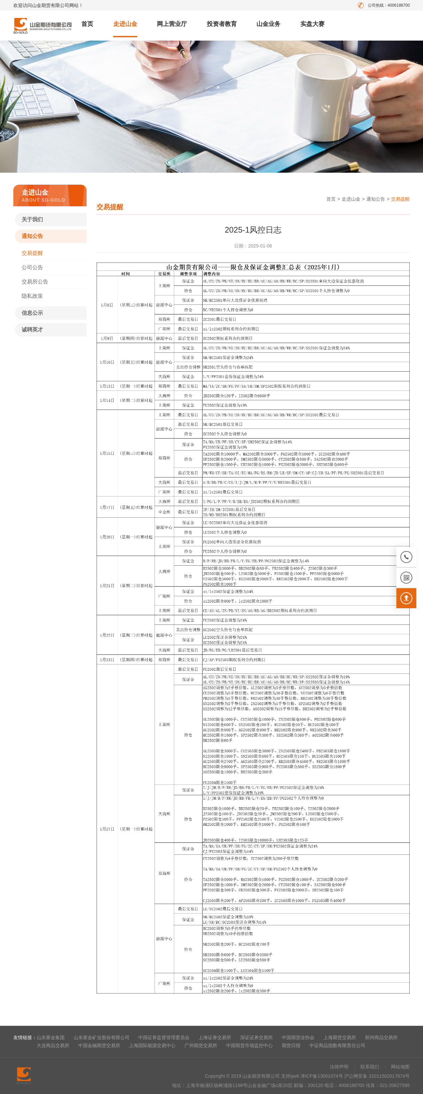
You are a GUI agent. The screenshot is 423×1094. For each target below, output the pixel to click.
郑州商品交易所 (381, 1037)
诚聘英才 (32, 329)
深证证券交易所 (256, 1037)
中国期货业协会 (298, 1037)
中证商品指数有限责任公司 (337, 1045)
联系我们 (369, 1066)
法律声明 (339, 1066)
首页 (87, 24)
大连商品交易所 (53, 1045)
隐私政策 (32, 296)
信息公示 (32, 313)
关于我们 (32, 219)
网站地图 (400, 1066)
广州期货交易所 (201, 1045)
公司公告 (32, 267)
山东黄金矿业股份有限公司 (102, 1037)
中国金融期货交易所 (99, 1045)
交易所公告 (35, 281)
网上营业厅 (172, 24)
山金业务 (268, 24)
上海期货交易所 (339, 1037)
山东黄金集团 (51, 1037)
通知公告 (32, 236)
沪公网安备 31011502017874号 (377, 1076)
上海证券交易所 (215, 1037)
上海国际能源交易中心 (152, 1045)
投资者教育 (222, 24)
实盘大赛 (312, 24)
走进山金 (125, 24)
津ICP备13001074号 (322, 1076)
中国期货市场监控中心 (249, 1045)
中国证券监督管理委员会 (164, 1037)
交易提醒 (32, 253)
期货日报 (291, 1045)
